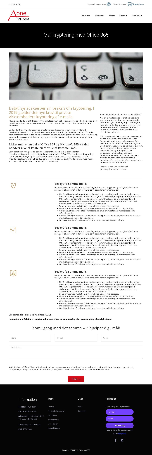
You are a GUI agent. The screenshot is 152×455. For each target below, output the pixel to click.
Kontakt (123, 16)
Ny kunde (99, 16)
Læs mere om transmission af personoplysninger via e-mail (114, 168)
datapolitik (122, 433)
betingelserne (79, 367)
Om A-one (85, 16)
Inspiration (137, 16)
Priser (112, 16)
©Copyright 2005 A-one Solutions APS (76, 450)
